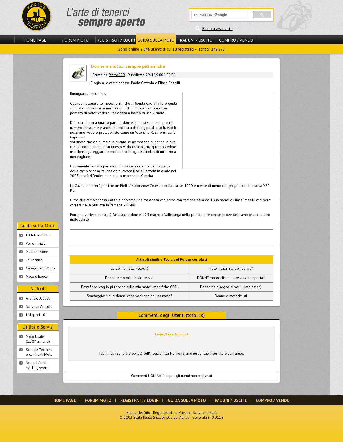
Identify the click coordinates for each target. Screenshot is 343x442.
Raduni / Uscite (196, 40)
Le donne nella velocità (129, 268)
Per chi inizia (36, 243)
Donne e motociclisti (231, 295)
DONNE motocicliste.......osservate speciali (231, 277)
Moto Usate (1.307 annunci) (38, 339)
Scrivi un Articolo (39, 306)
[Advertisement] (227, 130)
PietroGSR (117, 74)
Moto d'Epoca (37, 276)
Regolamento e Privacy (171, 412)
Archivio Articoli (38, 298)
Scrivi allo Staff (205, 412)
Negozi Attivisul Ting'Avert (36, 365)
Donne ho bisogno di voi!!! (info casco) (231, 286)
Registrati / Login (116, 40)
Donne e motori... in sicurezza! (129, 277)
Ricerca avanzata (217, 28)
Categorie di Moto (40, 268)
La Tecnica (34, 259)
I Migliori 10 (35, 314)
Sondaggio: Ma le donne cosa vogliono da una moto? (129, 295)
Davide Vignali (177, 417)
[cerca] (220, 15)
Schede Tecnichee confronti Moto (39, 352)
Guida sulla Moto (155, 40)
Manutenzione (37, 251)
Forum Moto (75, 40)
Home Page (35, 40)
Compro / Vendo (236, 40)
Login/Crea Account (172, 334)
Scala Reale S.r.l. (146, 417)
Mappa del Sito (138, 412)
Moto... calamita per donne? (231, 268)
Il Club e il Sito (38, 235)
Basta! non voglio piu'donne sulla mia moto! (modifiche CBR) (129, 286)
